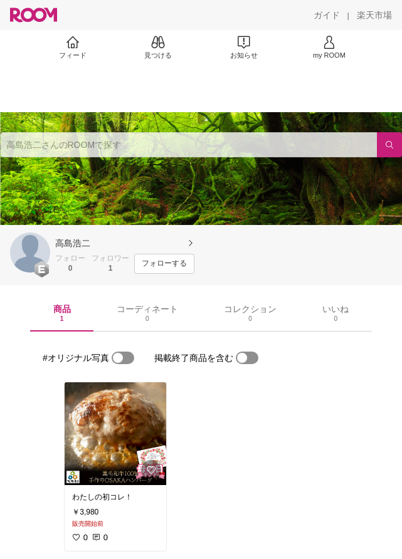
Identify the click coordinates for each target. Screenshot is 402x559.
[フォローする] (164, 264)
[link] (115, 433)
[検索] (389, 144)
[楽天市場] (374, 15)
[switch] (123, 358)
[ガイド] (327, 15)
